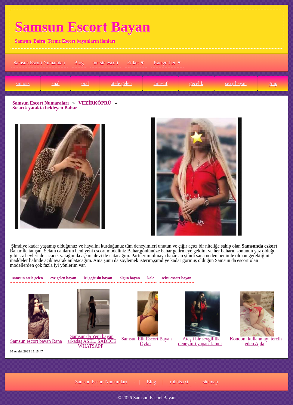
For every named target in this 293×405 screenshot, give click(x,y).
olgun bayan (130, 278)
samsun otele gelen (27, 278)
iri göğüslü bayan (98, 278)
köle (150, 278)
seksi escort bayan (176, 278)
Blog (79, 62)
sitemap (210, 381)
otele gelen (121, 83)
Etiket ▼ (136, 62)
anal (55, 83)
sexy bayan (236, 83)
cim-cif (160, 83)
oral (85, 83)
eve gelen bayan (63, 278)
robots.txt (179, 381)
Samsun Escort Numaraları (39, 62)
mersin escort (106, 62)
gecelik (196, 83)
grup (272, 83)
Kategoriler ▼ (168, 62)
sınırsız (22, 83)
